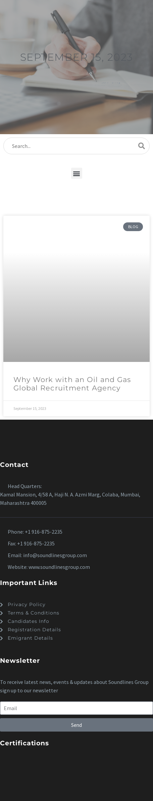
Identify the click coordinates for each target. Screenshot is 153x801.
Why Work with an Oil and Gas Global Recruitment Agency (72, 383)
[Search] (76, 146)
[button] (76, 173)
